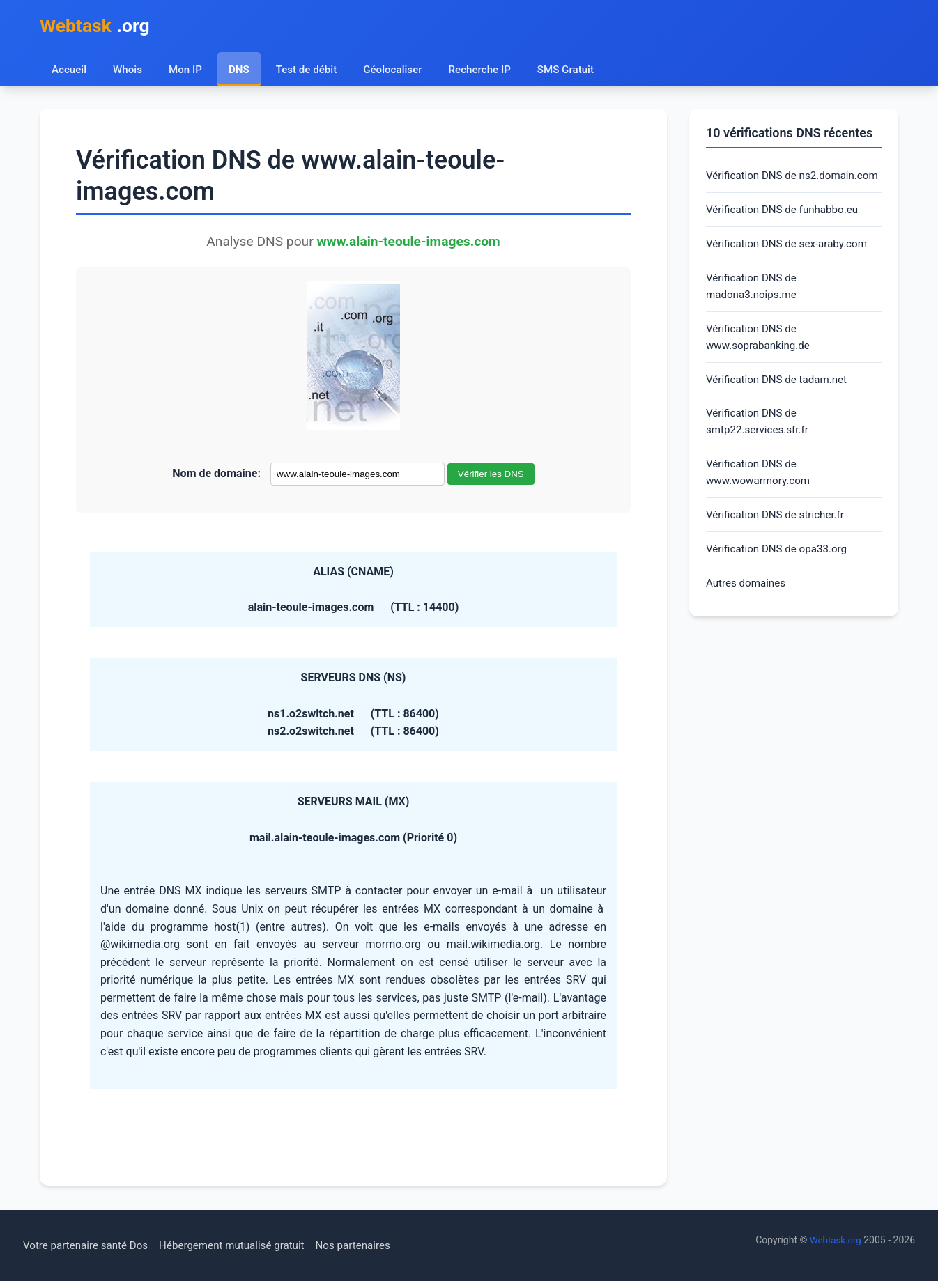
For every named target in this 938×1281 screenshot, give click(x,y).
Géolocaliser (397, 71)
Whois (128, 71)
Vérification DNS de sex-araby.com (791, 267)
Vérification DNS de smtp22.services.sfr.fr (760, 452)
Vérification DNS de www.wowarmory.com (761, 505)
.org (98, 26)
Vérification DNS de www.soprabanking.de (761, 364)
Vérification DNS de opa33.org (780, 584)
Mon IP (186, 71)
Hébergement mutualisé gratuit (244, 1245)
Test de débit (309, 71)
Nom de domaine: (216, 476)
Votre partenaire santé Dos (89, 1245)
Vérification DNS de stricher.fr (779, 550)
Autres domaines (748, 620)
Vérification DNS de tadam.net (780, 408)
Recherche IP (487, 71)
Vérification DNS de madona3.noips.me (754, 311)
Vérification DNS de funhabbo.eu (786, 231)
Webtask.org (834, 1239)
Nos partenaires (370, 1245)
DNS (240, 71)
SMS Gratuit (574, 71)
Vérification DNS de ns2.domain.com (754, 187)
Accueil (69, 71)
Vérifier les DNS (491, 477)
